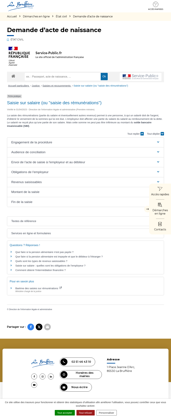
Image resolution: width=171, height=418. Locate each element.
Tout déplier (155, 133)
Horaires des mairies (77, 374)
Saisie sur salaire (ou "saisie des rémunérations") (100, 85)
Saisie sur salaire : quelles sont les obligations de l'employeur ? (50, 265)
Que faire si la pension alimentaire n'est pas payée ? (44, 252)
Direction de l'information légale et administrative (30, 309)
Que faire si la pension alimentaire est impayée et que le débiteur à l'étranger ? (59, 256)
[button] (85, 142)
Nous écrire (74, 387)
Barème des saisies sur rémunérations (38, 288)
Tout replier (135, 133)
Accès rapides (155, 6)
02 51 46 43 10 (75, 361)
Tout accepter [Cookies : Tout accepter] (64, 412)
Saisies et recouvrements (57, 85)
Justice (36, 85)
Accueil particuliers (19, 85)
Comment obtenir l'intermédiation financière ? (40, 270)
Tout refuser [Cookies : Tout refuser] (85, 412)
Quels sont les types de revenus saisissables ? (41, 261)
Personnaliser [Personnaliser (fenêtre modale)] (106, 412)
